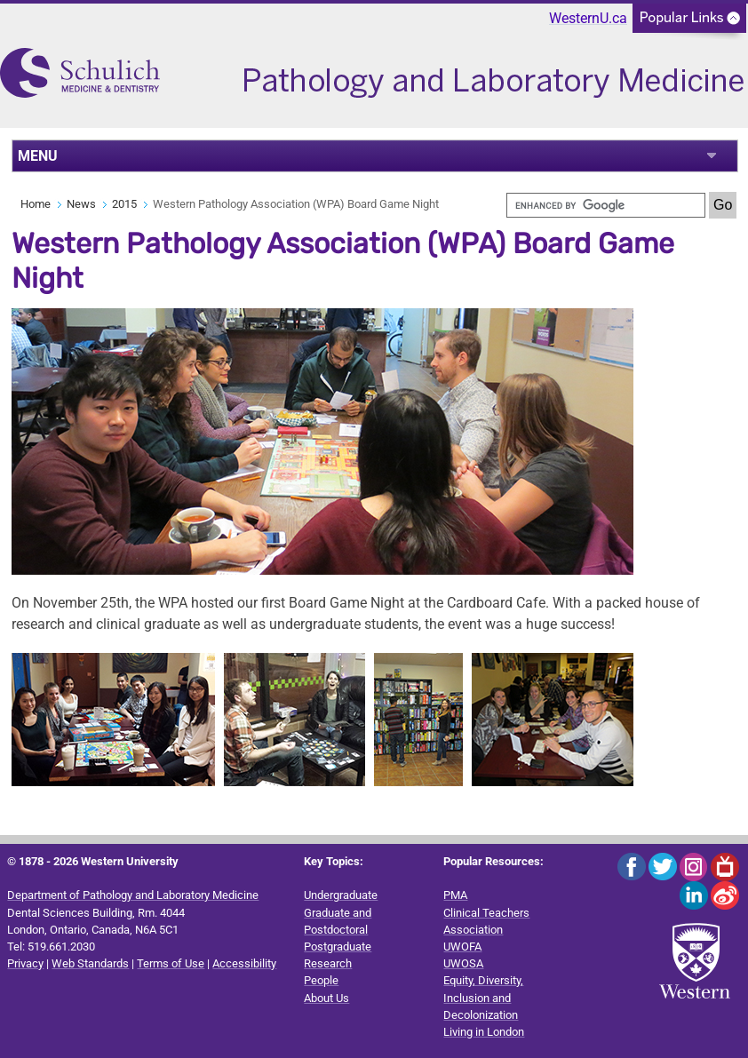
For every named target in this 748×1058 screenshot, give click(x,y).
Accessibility (244, 963)
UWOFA (462, 946)
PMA (455, 895)
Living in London (483, 1031)
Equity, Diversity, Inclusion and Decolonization (483, 997)
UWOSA (463, 963)
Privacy (25, 963)
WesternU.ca (588, 18)
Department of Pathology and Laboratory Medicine (133, 895)
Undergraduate (341, 895)
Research (328, 963)
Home (35, 204)
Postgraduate (337, 946)
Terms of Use (170, 963)
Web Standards (90, 963)
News (81, 204)
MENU (38, 155)
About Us (326, 998)
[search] (605, 205)
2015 (124, 204)
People (321, 980)
